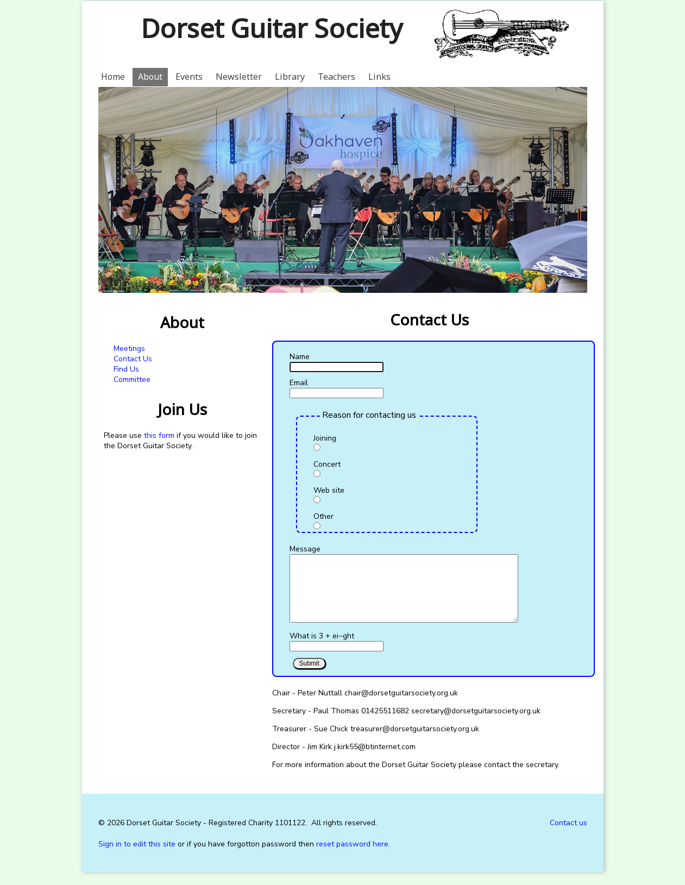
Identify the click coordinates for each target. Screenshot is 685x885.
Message (305, 549)
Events (189, 77)
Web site (328, 490)
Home (113, 77)
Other (323, 516)
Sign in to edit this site (136, 857)
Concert (327, 464)
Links (379, 77)
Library (290, 77)
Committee (132, 379)
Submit (309, 676)
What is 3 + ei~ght (322, 649)
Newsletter (239, 77)
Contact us (568, 836)
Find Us (126, 369)
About (150, 77)
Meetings (129, 348)
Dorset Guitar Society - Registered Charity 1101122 (216, 836)
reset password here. (353, 857)
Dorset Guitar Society (271, 28)
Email (299, 383)
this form (159, 435)
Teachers (336, 77)
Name (300, 357)
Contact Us (133, 359)
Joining (324, 438)
